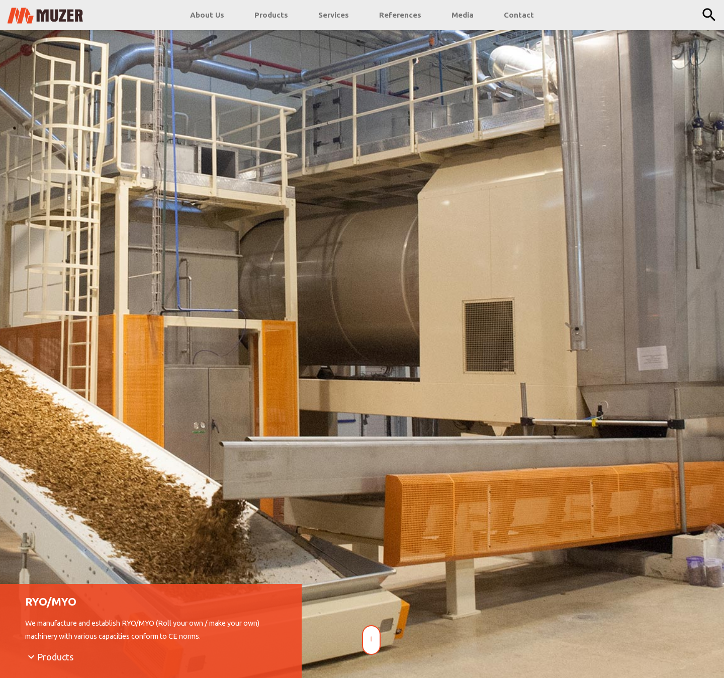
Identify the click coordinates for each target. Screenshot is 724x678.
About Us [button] (207, 15)
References (400, 15)
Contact (519, 15)
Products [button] (271, 15)
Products (55, 657)
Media (462, 15)
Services (333, 15)
